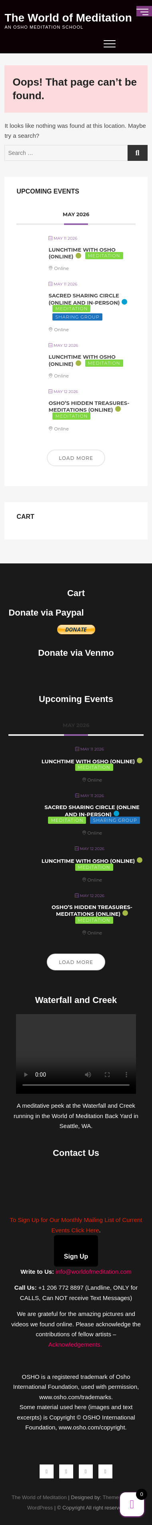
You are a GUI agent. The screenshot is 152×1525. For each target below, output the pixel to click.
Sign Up (76, 1256)
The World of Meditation (68, 17)
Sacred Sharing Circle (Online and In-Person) (84, 299)
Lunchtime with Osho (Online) (88, 761)
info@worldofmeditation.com (93, 1271)
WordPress (40, 1508)
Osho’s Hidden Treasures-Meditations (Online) (88, 406)
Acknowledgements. (76, 1344)
